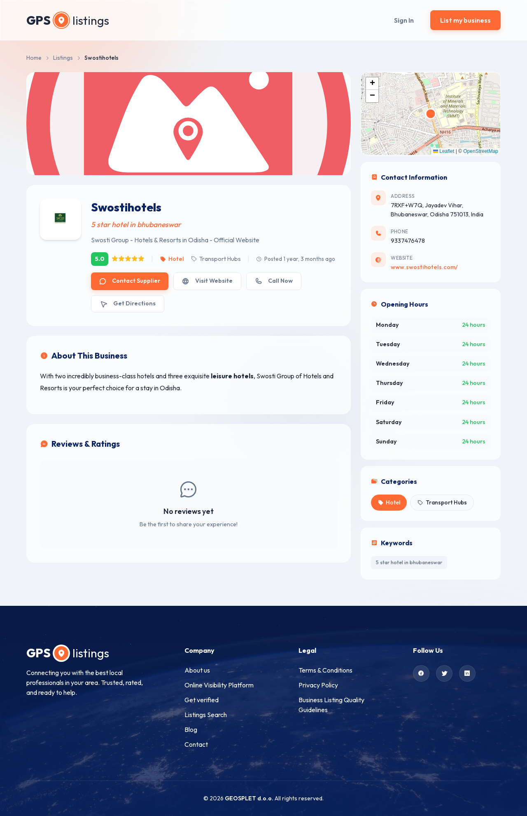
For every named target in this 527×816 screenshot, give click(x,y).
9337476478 (408, 240)
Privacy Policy (318, 685)
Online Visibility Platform (219, 685)
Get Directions (128, 303)
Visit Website (207, 281)
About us (197, 670)
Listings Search (205, 714)
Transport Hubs (216, 259)
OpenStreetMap (480, 151)
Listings (63, 57)
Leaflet (443, 151)
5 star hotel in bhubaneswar (409, 562)
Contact (196, 744)
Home (34, 57)
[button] (372, 83)
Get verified (201, 700)
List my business (465, 20)
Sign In (404, 20)
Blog (190, 729)
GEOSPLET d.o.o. (249, 798)
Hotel (172, 259)
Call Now (274, 281)
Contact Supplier (129, 281)
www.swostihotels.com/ (424, 267)
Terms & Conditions (325, 670)
